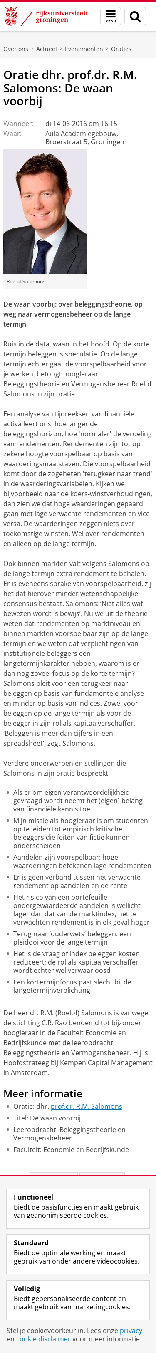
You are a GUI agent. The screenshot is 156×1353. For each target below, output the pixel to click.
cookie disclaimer (43, 1338)
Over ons (15, 49)
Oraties (121, 49)
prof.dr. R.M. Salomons (86, 1106)
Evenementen (84, 49)
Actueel (46, 49)
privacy (131, 1330)
